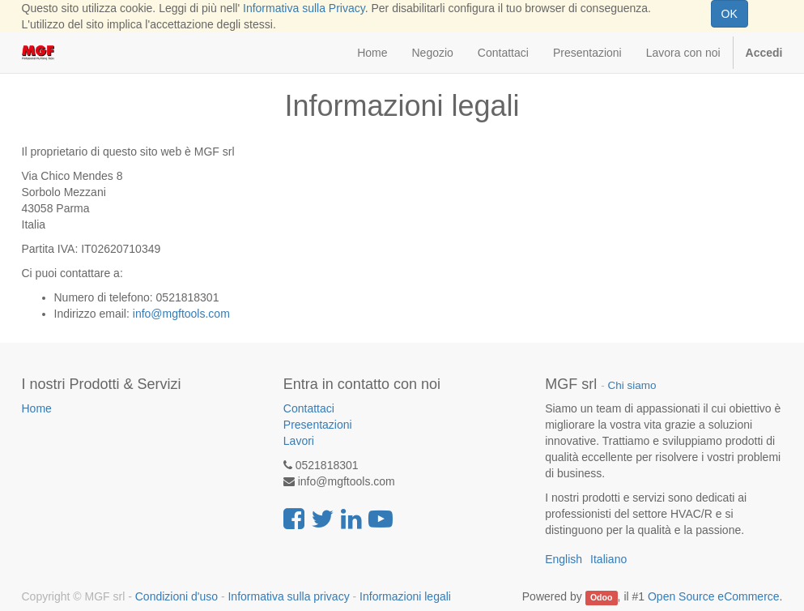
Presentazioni (317, 424)
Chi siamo (631, 385)
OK (729, 13)
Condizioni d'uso (176, 596)
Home (37, 408)
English (563, 559)
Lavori (298, 440)
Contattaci (308, 408)
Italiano (608, 559)
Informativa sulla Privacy (304, 8)
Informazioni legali (405, 596)
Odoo (601, 597)
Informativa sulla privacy (288, 596)
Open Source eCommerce (714, 596)
